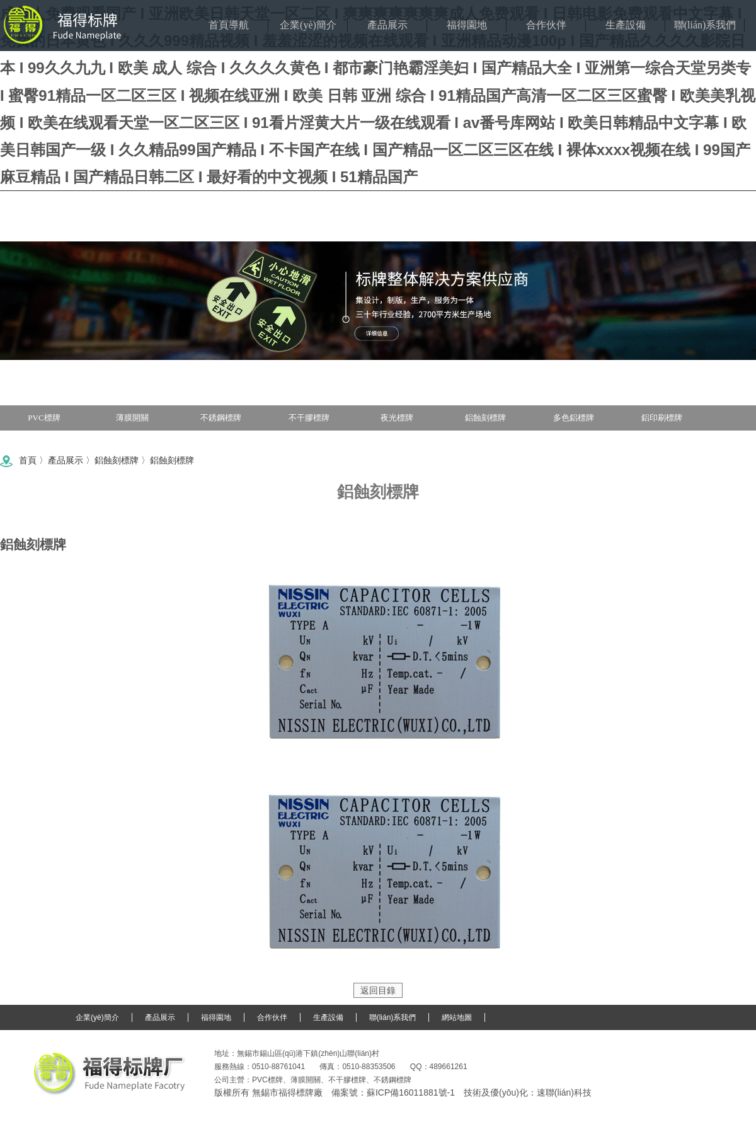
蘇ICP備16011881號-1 (411, 1092)
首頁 (28, 460)
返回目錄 (378, 990)
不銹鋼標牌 (220, 417)
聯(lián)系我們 (705, 25)
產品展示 (387, 25)
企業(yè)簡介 (308, 25)
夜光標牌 (397, 417)
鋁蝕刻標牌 (485, 417)
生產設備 (625, 25)
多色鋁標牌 (573, 417)
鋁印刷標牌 (661, 417)
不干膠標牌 (309, 417)
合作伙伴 (546, 25)
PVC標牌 (44, 417)
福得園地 (467, 25)
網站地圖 (457, 1017)
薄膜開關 (132, 417)
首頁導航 (229, 25)
